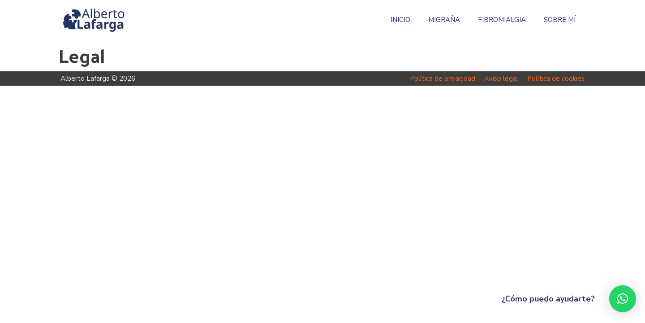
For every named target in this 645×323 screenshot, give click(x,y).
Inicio (400, 20)
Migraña (444, 20)
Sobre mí (560, 20)
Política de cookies (556, 78)
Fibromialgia (502, 20)
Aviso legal (501, 78)
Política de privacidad (442, 78)
